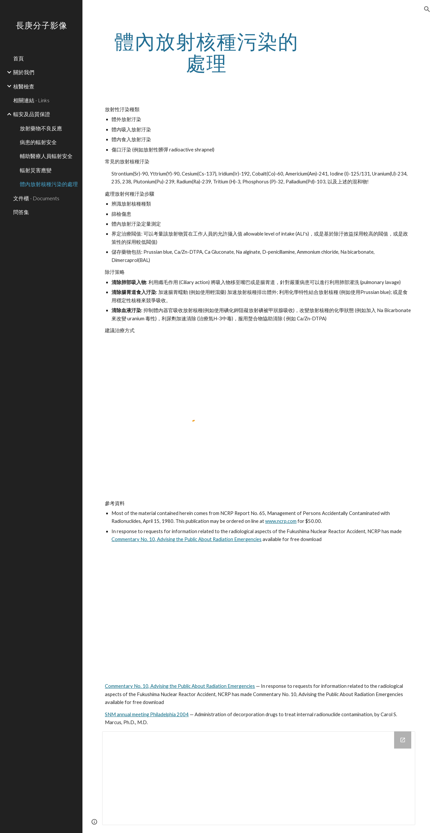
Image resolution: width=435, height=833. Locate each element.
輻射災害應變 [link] (35, 170)
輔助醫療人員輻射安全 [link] (46, 156)
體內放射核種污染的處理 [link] (49, 184)
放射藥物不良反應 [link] (41, 128)
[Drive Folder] (258, 778)
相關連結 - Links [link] (31, 100)
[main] (206, 52)
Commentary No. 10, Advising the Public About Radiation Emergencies (186, 539)
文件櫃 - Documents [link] (36, 198)
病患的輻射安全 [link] (38, 142)
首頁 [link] (18, 58)
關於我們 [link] (23, 72)
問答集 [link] (21, 212)
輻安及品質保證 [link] (31, 114)
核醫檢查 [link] (23, 86)
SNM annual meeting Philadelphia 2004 (147, 714)
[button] (427, 9)
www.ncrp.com (280, 521)
